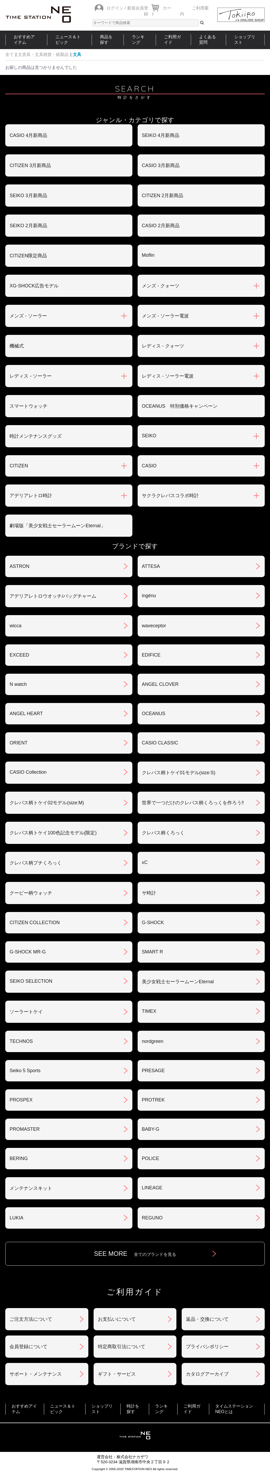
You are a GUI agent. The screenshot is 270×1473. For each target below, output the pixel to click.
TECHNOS (21, 1041)
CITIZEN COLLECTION (34, 922)
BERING (18, 1158)
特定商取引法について (121, 1346)
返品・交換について (207, 1319)
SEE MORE (135, 1253)
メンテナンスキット (30, 1188)
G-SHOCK (153, 922)
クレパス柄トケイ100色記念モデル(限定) (53, 832)
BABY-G (150, 1129)
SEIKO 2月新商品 (28, 225)
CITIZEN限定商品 (28, 255)
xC (145, 862)
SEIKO (149, 435)
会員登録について (28, 1346)
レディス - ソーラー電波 (168, 376)
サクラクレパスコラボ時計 (170, 495)
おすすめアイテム (24, 40)
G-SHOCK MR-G (27, 951)
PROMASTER (24, 1129)
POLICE (150, 1158)
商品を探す (106, 40)
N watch (18, 684)
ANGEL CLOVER (160, 684)
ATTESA (151, 566)
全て (9, 54)
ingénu (149, 595)
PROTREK (153, 1100)
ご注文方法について (30, 1319)
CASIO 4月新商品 (28, 135)
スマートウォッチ (28, 406)
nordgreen (152, 1041)
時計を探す (133, 1409)
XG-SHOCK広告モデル (34, 285)
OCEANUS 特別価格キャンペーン (180, 406)
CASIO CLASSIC (160, 742)
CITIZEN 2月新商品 (162, 195)
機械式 (16, 346)
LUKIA (16, 1217)
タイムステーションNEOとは (234, 1409)
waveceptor (154, 625)
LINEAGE (152, 1187)
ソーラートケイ (26, 1011)
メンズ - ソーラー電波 (165, 316)
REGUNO (152, 1217)
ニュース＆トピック (68, 40)
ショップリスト (244, 40)
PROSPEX (20, 1100)
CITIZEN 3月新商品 (30, 165)
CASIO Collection (27, 772)
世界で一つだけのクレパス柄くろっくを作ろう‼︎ (193, 802)
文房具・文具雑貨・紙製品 (43, 54)
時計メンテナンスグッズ (35, 436)
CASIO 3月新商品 (161, 165)
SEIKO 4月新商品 (160, 135)
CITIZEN (18, 465)
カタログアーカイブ (207, 1374)
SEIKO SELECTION (30, 981)
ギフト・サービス (117, 1374)
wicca (15, 625)
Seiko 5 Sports (24, 1070)
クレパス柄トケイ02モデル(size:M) (46, 802)
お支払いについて (117, 1319)
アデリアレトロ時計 (30, 495)
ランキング (138, 40)
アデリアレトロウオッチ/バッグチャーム (52, 596)
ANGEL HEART (26, 713)
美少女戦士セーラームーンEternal (178, 981)
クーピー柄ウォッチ (30, 893)
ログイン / (116, 8)
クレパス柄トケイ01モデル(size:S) (178, 772)
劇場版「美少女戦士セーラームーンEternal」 (57, 525)
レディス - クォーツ (163, 346)
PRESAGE (153, 1070)
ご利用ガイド (172, 40)
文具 (77, 54)
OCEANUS (153, 713)
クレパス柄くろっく (163, 832)
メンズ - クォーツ (160, 285)
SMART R (152, 951)
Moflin (148, 255)
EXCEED (19, 655)
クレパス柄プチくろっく (35, 863)
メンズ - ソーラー (28, 316)
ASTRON (19, 566)
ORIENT (18, 742)
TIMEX (149, 1011)
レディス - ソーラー (30, 376)
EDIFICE (151, 655)
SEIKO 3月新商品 (28, 195)
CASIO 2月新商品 (161, 225)
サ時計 (149, 893)
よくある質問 (207, 40)
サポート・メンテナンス (35, 1374)
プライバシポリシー (207, 1346)
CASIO (149, 465)
